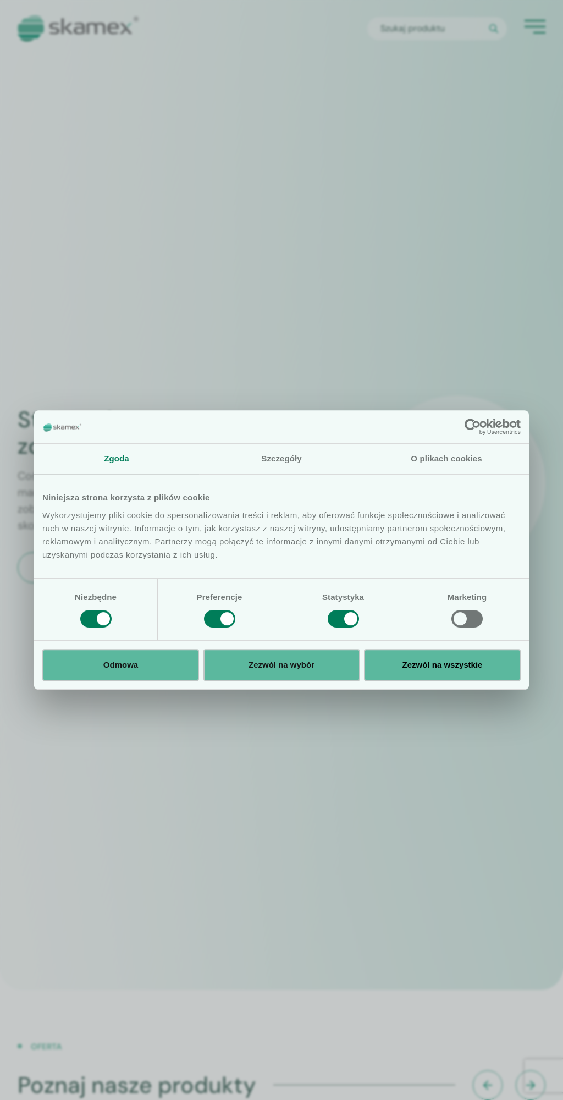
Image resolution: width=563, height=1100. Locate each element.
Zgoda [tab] (116, 458)
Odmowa (120, 664)
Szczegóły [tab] (281, 458)
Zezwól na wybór (281, 664)
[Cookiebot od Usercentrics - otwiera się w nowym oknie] (472, 427)
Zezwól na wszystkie (442, 664)
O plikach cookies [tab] (446, 458)
